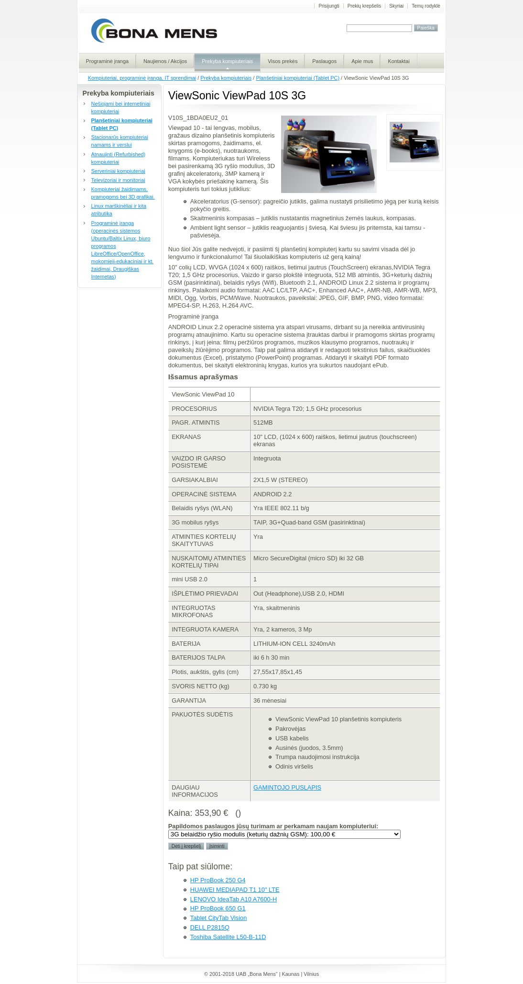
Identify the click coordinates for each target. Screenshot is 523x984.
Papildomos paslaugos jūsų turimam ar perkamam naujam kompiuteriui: (273, 826)
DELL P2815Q (209, 927)
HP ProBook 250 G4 (218, 880)
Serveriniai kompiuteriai (118, 171)
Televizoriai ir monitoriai (118, 180)
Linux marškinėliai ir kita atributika (118, 209)
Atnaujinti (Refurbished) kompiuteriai (118, 158)
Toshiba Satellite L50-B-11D (228, 937)
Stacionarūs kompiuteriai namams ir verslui (119, 141)
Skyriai (396, 6)
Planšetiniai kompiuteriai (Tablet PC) (297, 78)
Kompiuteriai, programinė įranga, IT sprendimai (142, 78)
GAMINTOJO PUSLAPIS (287, 787)
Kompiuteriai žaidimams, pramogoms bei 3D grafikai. (123, 193)
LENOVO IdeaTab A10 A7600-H (233, 899)
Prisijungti (328, 6)
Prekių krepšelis (364, 6)
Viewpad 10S (414, 142)
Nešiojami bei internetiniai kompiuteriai (121, 107)
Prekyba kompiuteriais (225, 78)
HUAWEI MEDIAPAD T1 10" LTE (235, 889)
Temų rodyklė (426, 6)
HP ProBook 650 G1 (218, 908)
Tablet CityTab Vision (218, 917)
